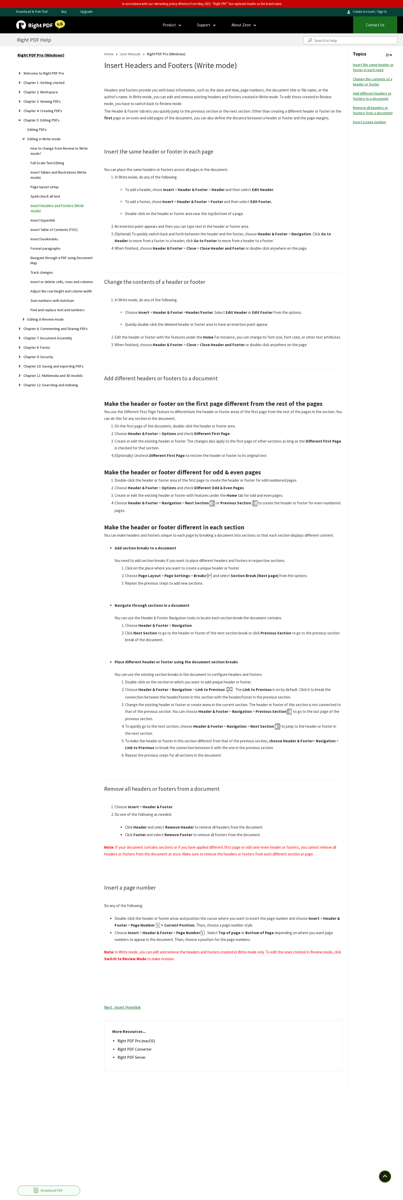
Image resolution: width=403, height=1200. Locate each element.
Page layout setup (45, 187)
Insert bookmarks (44, 239)
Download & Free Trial (32, 11)
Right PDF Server (131, 1057)
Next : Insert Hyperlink (122, 1007)
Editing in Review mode (45, 319)
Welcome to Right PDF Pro (43, 73)
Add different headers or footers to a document (372, 96)
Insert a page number (369, 122)
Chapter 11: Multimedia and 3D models (53, 375)
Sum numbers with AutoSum (52, 300)
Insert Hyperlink (43, 220)
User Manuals (130, 53)
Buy (64, 11)
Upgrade (86, 11)
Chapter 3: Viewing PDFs (42, 101)
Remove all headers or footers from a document (373, 110)
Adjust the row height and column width (61, 291)
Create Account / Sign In (370, 11)
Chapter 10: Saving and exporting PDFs (53, 366)
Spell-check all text (45, 196)
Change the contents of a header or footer (372, 82)
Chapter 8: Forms (36, 347)
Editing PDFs (37, 129)
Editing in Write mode (44, 139)
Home (109, 53)
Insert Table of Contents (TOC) (54, 229)
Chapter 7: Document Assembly (47, 338)
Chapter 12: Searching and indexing (50, 385)
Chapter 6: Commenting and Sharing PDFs (55, 328)
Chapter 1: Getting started (43, 82)
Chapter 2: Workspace (40, 92)
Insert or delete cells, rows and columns (62, 281)
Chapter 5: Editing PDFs (41, 120)
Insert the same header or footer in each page (373, 67)
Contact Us (375, 24)
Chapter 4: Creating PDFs (42, 110)
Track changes (42, 272)
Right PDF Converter (134, 1049)
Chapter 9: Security (38, 356)
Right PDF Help (34, 39)
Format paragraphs (46, 248)
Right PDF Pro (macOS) (136, 1040)
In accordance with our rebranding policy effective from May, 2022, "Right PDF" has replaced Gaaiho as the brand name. (202, 4)
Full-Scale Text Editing (47, 163)
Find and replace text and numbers (58, 310)
